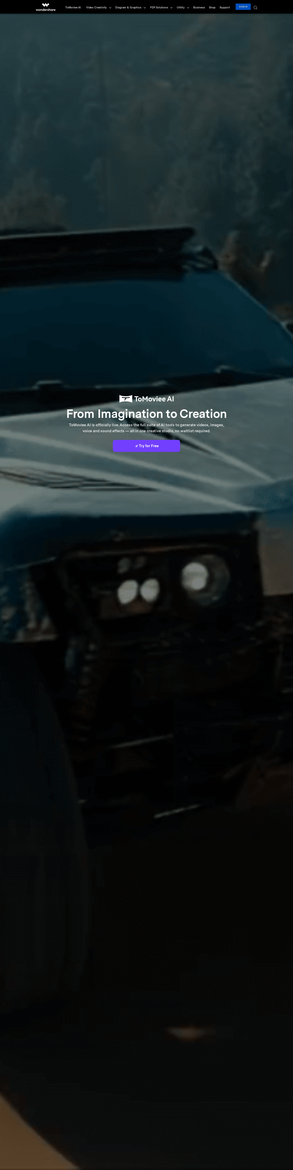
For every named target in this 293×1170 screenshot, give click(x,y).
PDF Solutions (170, 6)
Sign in (244, 6)
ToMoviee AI (86, 6)
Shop (216, 6)
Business (204, 6)
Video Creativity (111, 6)
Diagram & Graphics (141, 6)
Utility (190, 6)
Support (227, 6)
